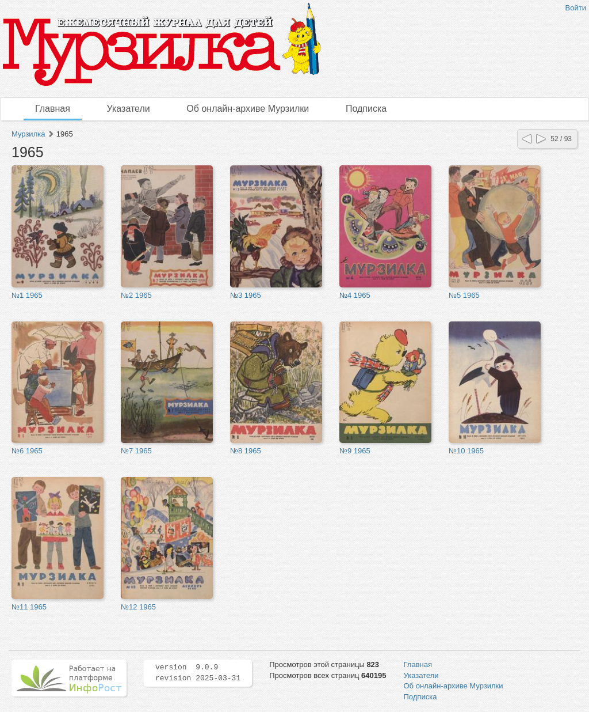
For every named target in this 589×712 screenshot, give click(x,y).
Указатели (128, 108)
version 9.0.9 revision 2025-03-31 (197, 673)
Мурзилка (28, 134)
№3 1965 (245, 295)
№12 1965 (138, 607)
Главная (52, 108)
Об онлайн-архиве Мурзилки (247, 108)
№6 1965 (27, 450)
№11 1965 (29, 607)
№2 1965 (136, 295)
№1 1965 (27, 295)
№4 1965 (354, 295)
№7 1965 (136, 450)
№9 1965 (354, 450)
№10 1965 (466, 450)
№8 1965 (245, 450)
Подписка (366, 108)
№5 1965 (464, 295)
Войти (575, 7)
